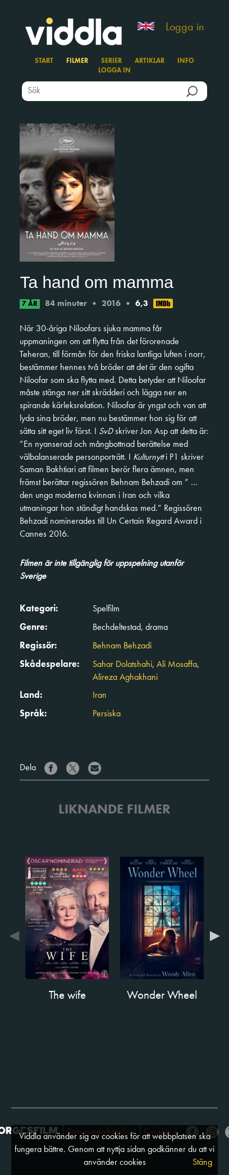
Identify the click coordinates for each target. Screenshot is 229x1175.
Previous (17, 936)
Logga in (185, 27)
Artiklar (149, 61)
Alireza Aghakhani (125, 677)
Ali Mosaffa (177, 664)
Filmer (77, 61)
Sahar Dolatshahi (122, 664)
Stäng (202, 1162)
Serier (111, 61)
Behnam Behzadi (122, 646)
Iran (100, 695)
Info (185, 61)
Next (212, 936)
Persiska (107, 714)
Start (44, 61)
